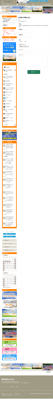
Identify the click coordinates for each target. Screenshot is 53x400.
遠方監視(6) (8, 103)
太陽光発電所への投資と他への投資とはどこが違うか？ (9, 180)
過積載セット (9, 33)
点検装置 (4, 31)
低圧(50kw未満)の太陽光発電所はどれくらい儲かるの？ (9, 206)
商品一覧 (12, 386)
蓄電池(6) (8, 67)
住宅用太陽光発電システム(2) (9, 114)
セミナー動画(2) (9, 100)
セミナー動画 (11, 31)
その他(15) (5, 124)
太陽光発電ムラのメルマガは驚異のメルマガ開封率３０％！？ (8, 186)
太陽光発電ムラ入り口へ (8, 250)
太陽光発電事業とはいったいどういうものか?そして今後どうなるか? (8, 174)
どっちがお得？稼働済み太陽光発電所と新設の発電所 (9, 224)
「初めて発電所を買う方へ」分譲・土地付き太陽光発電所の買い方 (8, 199)
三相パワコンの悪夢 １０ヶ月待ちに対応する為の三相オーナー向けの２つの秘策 (8, 161)
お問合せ (17, 386)
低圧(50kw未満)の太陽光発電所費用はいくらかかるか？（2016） (8, 212)
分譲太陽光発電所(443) (9, 71)
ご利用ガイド (6, 240)
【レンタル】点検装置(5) (9, 110)
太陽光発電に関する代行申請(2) (9, 84)
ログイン (7, 386)
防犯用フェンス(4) (9, 117)
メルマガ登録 (5, 32)
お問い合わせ (6, 246)
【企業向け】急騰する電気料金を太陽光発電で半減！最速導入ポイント (8, 147)
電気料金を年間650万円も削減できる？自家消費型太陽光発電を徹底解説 (8, 154)
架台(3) (7, 97)
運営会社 (3, 393)
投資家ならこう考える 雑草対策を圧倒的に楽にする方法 (9, 167)
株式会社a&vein (7, 379)
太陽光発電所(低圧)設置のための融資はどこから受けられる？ (10, 218)
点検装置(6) (8, 80)
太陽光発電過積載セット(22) (9, 77)
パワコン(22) (8, 95)
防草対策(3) (8, 106)
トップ (2, 386)
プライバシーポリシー (8, 243)
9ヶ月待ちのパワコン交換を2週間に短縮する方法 (10, 193)
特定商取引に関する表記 (7, 395)
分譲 (3, 33)
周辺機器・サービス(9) (9, 121)
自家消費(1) (5, 74)
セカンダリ (12, 29)
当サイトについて (9, 393)
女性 (25, 41)
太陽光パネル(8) (9, 92)
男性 (21, 41)
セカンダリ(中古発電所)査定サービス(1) (9, 89)
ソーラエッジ (5, 29)
